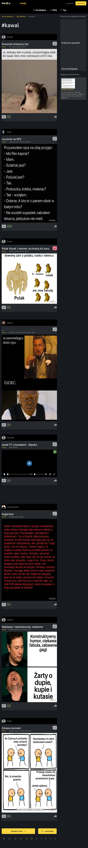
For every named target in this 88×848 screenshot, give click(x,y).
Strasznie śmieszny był (15, 44)
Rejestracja (81, 3)
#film (10, 447)
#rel (24, 47)
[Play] (4, 474)
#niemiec (16, 251)
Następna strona (18, 831)
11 (21, 839)
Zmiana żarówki (11, 728)
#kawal (14, 47)
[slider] (17, 474)
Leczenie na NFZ (11, 139)
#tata (33, 332)
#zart (16, 517)
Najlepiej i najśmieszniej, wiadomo (22, 626)
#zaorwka (28, 731)
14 (4, 839)
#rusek (27, 251)
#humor (17, 142)
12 (15, 839)
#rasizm (17, 731)
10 (27, 839)
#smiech (20, 47)
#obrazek (12, 142)
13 (10, 839)
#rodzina (28, 332)
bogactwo (8, 514)
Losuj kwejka (47, 831)
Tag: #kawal (21, 16)
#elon (29, 629)
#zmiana (11, 731)
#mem (16, 629)
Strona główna (7, 16)
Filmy (54, 10)
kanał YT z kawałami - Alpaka (19, 444)
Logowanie (69, 3)
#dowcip (23, 142)
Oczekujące (41, 10)
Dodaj (24, 3)
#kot (10, 47)
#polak (11, 251)
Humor (4, 47)
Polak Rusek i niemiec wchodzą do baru (25, 248)
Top (64, 10)
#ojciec (17, 332)
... (2, 329)
